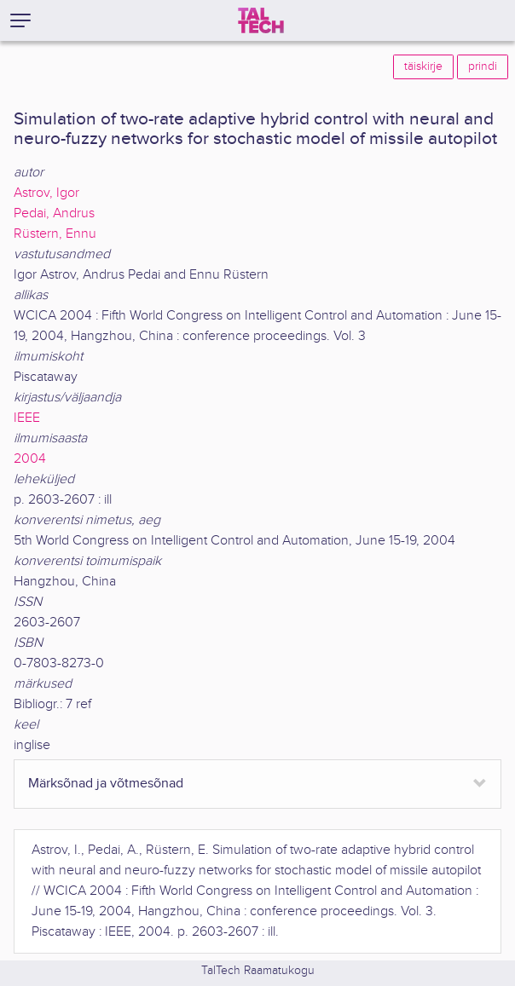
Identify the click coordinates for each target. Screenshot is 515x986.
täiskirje (423, 66)
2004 (30, 459)
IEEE (27, 418)
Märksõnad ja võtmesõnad (105, 784)
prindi (482, 66)
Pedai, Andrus (54, 213)
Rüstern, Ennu (55, 234)
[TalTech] (261, 20)
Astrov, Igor (46, 193)
